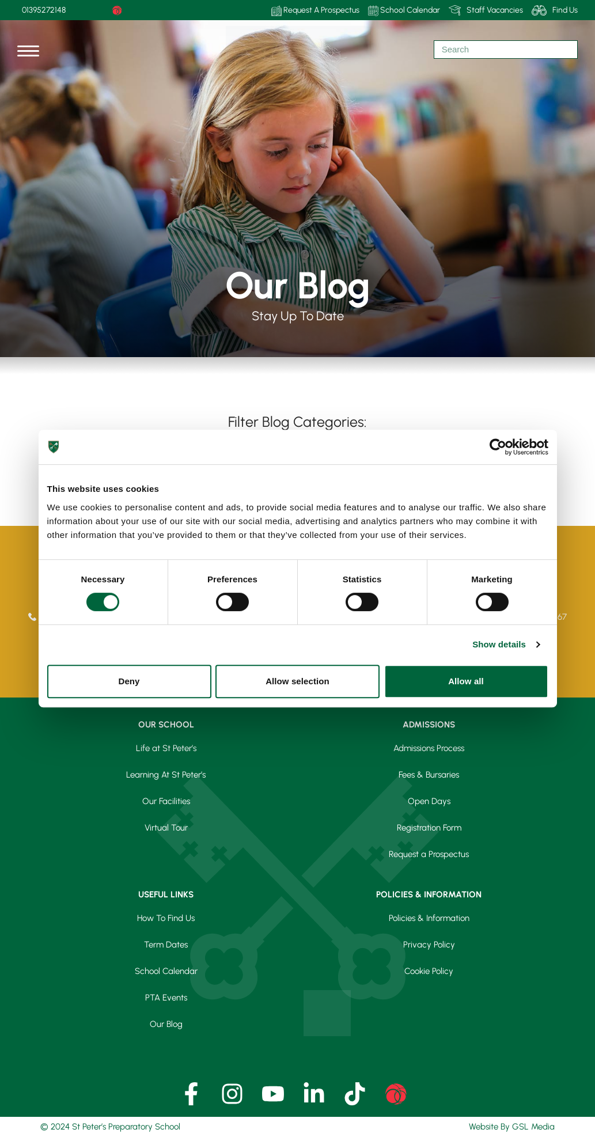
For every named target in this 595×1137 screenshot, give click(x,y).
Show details (499, 644)
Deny (128, 681)
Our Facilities (166, 801)
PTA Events (166, 997)
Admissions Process (428, 748)
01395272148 (44, 10)
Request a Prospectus (429, 854)
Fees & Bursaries (429, 775)
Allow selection (297, 681)
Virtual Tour (166, 828)
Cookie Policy (428, 971)
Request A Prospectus (315, 10)
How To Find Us (166, 918)
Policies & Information (429, 918)
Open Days (429, 801)
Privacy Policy (429, 944)
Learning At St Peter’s (166, 775)
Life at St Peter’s (166, 748)
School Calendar (404, 10)
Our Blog (166, 1024)
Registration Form (429, 828)
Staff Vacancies (486, 10)
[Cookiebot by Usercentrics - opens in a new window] (498, 447)
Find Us (555, 10)
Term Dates (166, 944)
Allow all (466, 681)
